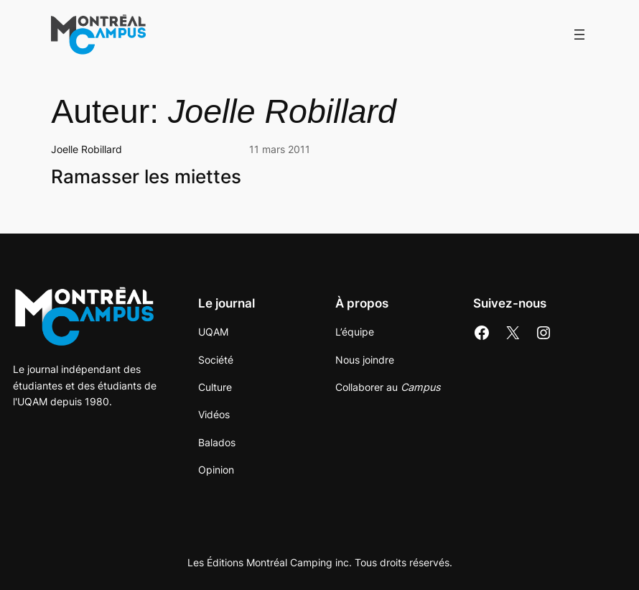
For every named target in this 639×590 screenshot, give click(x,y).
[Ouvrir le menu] (579, 34)
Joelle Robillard (86, 149)
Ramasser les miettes (146, 176)
